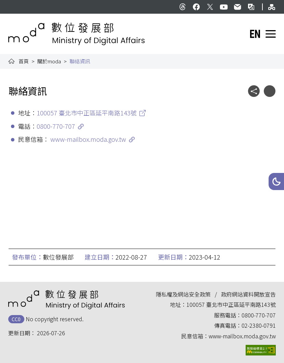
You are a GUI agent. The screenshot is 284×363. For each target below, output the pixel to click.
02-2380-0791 (259, 325)
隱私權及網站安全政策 (183, 294)
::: (13, 4)
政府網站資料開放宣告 (248, 294)
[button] (276, 181)
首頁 (23, 61)
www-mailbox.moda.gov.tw (88, 139)
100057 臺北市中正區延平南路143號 (87, 112)
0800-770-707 (56, 126)
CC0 (16, 319)
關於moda (49, 61)
